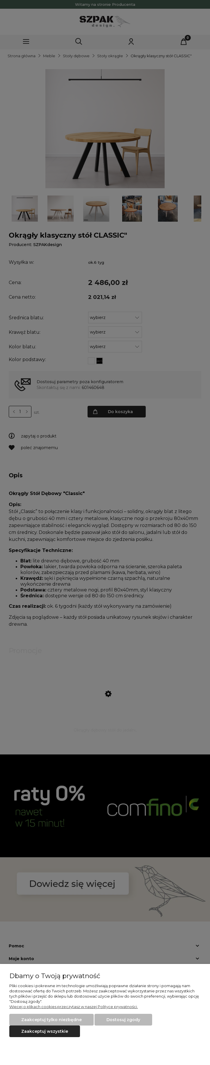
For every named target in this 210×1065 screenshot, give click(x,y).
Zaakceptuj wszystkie (44, 1031)
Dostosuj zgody (123, 1019)
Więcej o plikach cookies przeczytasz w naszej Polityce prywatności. (73, 1006)
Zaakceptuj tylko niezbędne (51, 1019)
